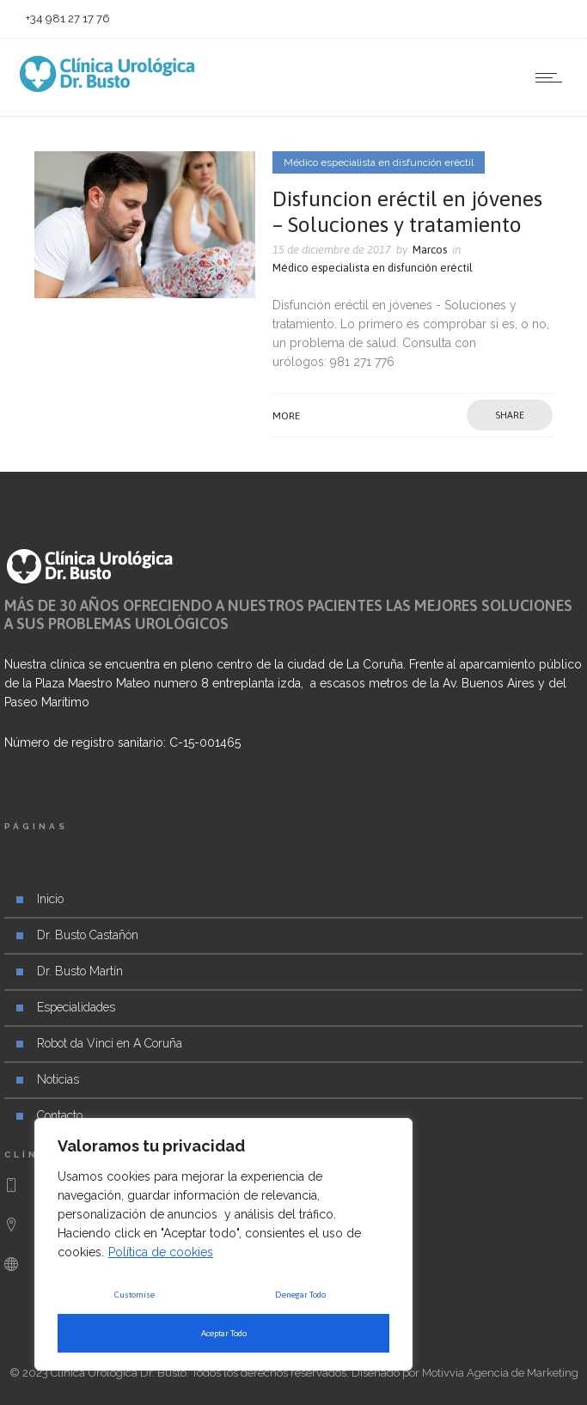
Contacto (60, 1115)
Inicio (50, 899)
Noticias (58, 1079)
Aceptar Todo (224, 1333)
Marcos (430, 249)
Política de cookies (160, 1252)
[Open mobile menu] (552, 77)
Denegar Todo (300, 1294)
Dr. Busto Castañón (87, 935)
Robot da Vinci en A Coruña (109, 1043)
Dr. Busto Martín (80, 971)
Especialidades (76, 1007)
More (286, 416)
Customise (134, 1294)
